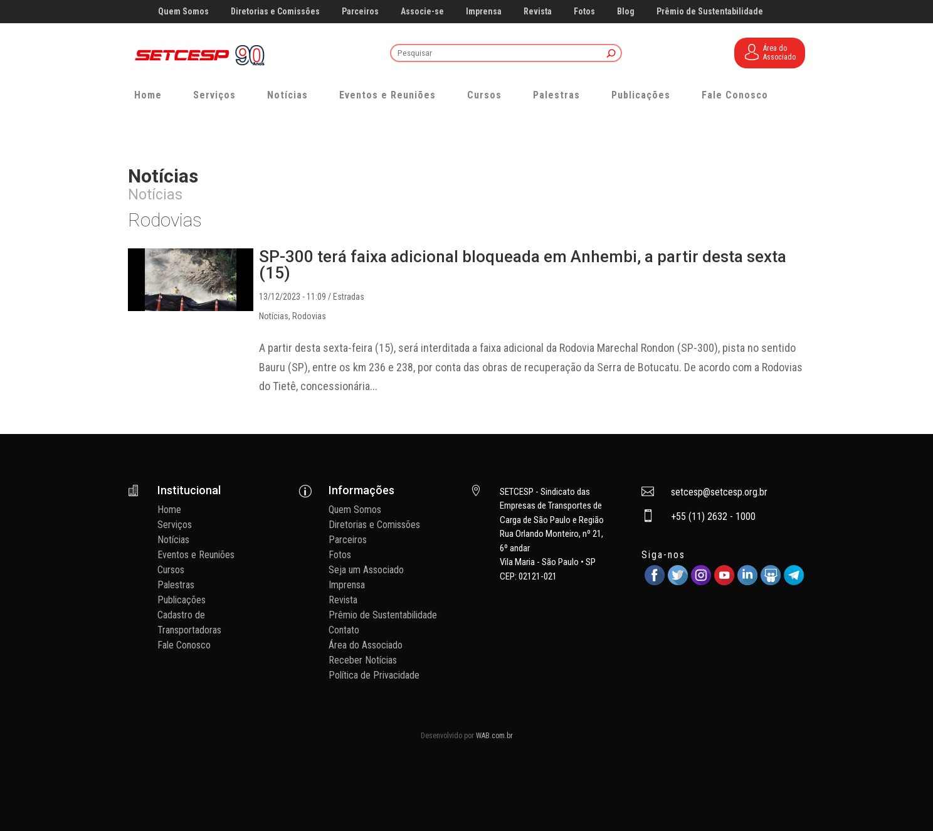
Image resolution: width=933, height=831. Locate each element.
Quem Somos (183, 11)
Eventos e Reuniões (387, 95)
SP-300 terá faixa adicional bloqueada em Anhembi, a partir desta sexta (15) (522, 264)
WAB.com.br (494, 735)
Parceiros (360, 11)
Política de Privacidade (374, 675)
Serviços (214, 95)
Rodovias (309, 316)
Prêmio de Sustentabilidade (709, 11)
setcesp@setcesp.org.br (719, 492)
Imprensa (484, 11)
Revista (538, 11)
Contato (344, 630)
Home (148, 95)
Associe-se (422, 11)
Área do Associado (366, 645)
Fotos (584, 11)
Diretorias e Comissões (275, 11)
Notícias (287, 95)
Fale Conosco (735, 95)
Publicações (640, 95)
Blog (626, 11)
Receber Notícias (363, 660)
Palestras (556, 95)
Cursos (484, 95)
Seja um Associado (366, 570)
